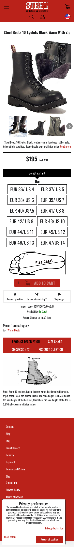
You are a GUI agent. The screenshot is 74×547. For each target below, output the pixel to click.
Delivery (10, 455)
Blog (8, 434)
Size (8, 476)
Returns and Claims (15, 469)
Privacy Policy (13, 490)
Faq (7, 441)
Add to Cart (40, 283)
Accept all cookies (49, 539)
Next (69, 126)
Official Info (11, 482)
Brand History (13, 448)
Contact (10, 426)
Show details (10, 536)
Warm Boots (13, 330)
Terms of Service (14, 497)
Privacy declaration (54, 528)
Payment (10, 462)
